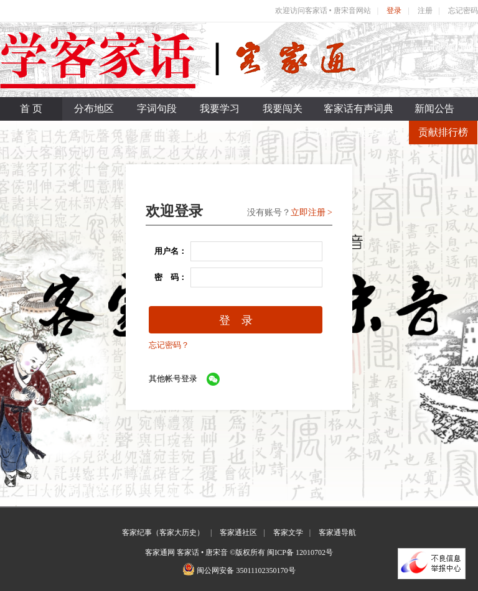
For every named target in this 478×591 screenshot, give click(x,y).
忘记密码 (463, 10)
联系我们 (377, 132)
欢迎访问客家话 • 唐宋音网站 (323, 10)
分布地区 (94, 108)
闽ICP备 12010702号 (300, 552)
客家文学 (288, 532)
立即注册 (308, 212)
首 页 (31, 108)
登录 (394, 10)
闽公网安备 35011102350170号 (246, 570)
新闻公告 (434, 108)
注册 (425, 10)
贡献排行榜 (443, 132)
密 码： (166, 277)
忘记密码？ (169, 345)
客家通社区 (238, 532)
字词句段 (157, 108)
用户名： (166, 251)
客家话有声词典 (358, 108)
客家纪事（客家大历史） (163, 532)
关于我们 (314, 132)
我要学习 (220, 108)
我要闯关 (282, 108)
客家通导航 (337, 532)
